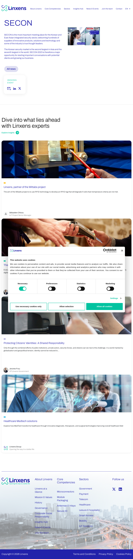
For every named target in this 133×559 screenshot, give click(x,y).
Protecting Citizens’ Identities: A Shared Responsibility (34, 343)
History (38, 502)
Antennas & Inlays (66, 505)
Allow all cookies (104, 306)
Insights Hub (41, 522)
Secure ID (62, 511)
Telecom (83, 499)
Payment (83, 494)
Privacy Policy (106, 554)
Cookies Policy (123, 554)
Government (85, 488)
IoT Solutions (86, 526)
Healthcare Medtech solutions (20, 421)
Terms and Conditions (84, 554)
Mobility (83, 520)
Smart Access (86, 515)
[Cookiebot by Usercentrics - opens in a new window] (105, 251)
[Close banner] (122, 250)
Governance (41, 508)
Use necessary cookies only (28, 306)
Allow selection (66, 306)
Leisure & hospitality (89, 510)
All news (11, 69)
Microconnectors (65, 491)
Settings (114, 298)
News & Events (42, 527)
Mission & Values (43, 497)
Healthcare (84, 504)
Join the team (42, 532)
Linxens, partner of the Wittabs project (25, 187)
